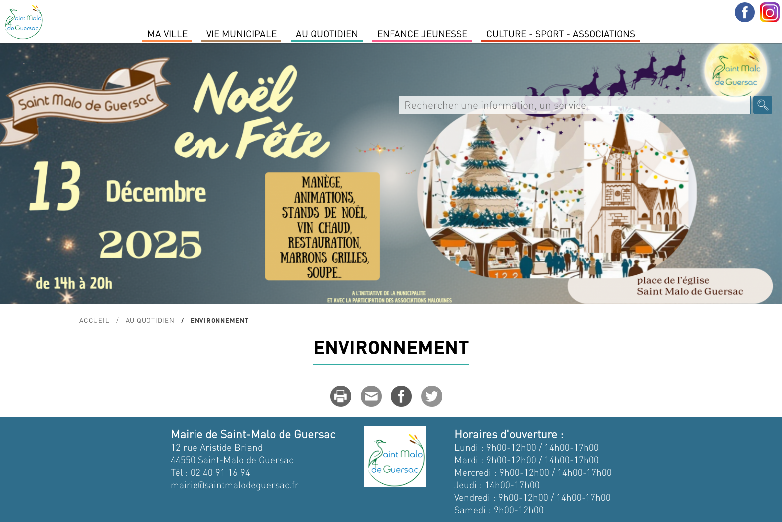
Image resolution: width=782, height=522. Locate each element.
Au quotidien (327, 33)
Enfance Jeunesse (422, 33)
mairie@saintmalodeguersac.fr (235, 484)
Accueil (94, 320)
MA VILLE (167, 33)
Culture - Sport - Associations (560, 33)
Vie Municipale (241, 33)
